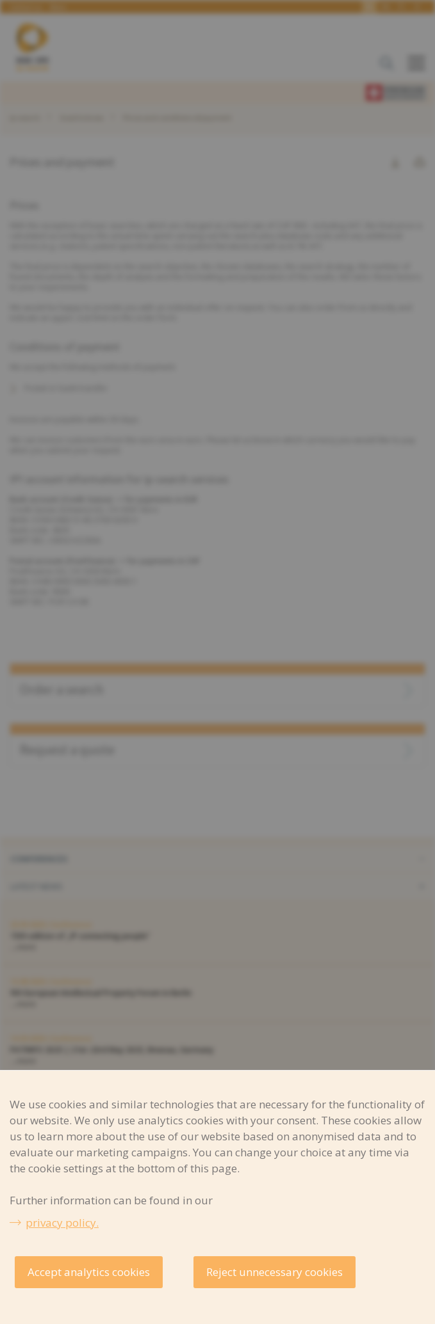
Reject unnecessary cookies (274, 1271)
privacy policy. (62, 1222)
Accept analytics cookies (89, 1271)
